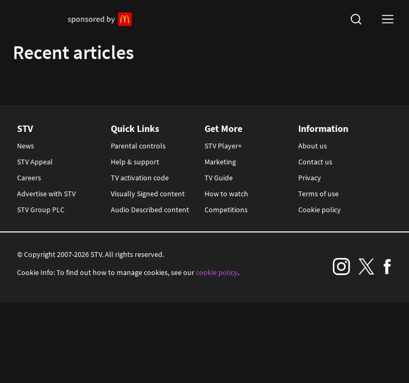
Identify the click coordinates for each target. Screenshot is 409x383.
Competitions (226, 209)
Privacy (309, 177)
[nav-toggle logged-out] (387, 19)
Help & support (135, 161)
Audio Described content (150, 209)
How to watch (226, 193)
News (25, 146)
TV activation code (140, 177)
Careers (29, 177)
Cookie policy (319, 209)
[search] (355, 19)
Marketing (220, 161)
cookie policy (217, 272)
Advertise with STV (46, 193)
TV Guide (218, 177)
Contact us (315, 161)
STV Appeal (35, 161)
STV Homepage (38, 19)
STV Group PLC (40, 209)
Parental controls (138, 146)
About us (312, 146)
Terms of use (318, 193)
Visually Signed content (148, 193)
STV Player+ (223, 146)
